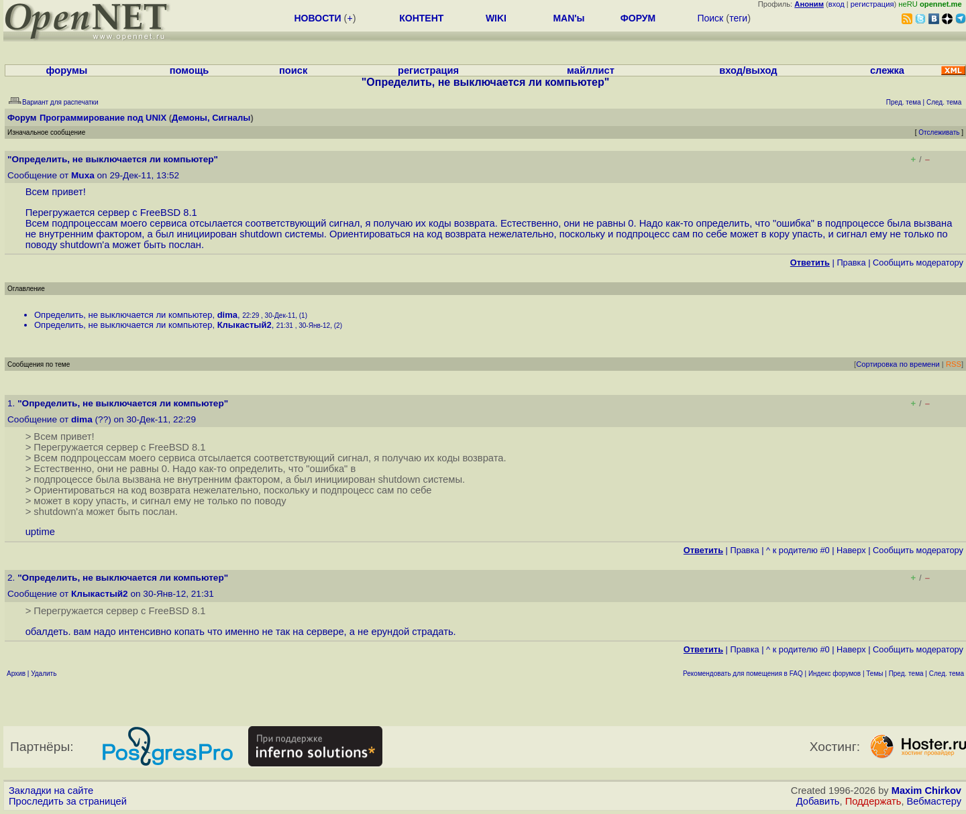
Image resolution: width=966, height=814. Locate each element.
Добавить (818, 801)
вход (836, 4)
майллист (590, 70)
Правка (851, 262)
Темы (874, 673)
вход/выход (748, 70)
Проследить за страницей (68, 801)
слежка (887, 70)
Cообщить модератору (918, 262)
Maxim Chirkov (926, 790)
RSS (953, 364)
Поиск (710, 18)
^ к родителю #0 (798, 550)
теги (738, 18)
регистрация (872, 4)
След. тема (946, 673)
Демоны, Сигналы (211, 118)
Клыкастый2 (244, 325)
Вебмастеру (934, 801)
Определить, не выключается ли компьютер (123, 315)
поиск (293, 70)
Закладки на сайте (51, 790)
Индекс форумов (834, 673)
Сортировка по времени (898, 364)
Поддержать (873, 801)
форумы (67, 70)
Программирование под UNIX (103, 118)
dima (227, 315)
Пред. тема (906, 673)
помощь (189, 70)
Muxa (83, 175)
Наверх (851, 550)
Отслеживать (938, 132)
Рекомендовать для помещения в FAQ (743, 673)
